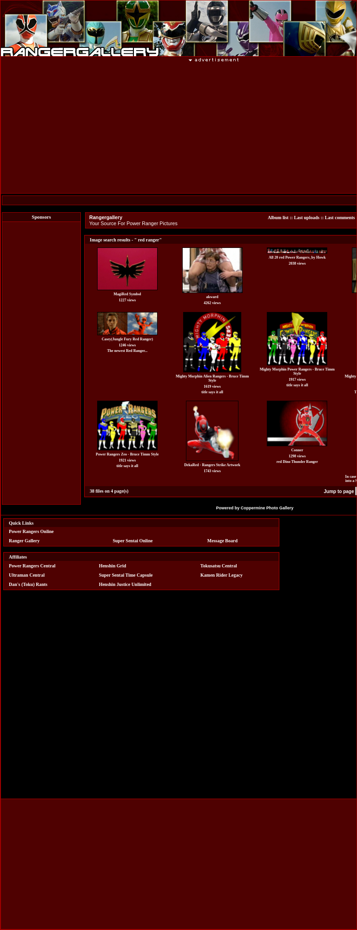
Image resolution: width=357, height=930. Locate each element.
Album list (278, 217)
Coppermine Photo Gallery (267, 508)
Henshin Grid (112, 565)
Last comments (340, 217)
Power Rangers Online (31, 531)
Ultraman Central (27, 575)
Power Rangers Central (32, 565)
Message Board (222, 540)
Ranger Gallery (24, 540)
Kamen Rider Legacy (221, 575)
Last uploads (306, 217)
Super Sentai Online (132, 540)
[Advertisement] (41, 363)
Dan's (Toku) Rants (28, 584)
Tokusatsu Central (218, 565)
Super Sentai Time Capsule (126, 575)
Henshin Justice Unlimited (125, 584)
